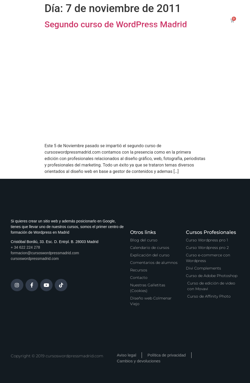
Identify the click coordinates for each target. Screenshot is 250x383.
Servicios (142, 14)
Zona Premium (174, 14)
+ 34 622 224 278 (25, 247)
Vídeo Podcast (147, 26)
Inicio (68, 14)
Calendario (115, 14)
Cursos (89, 14)
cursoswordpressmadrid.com (35, 258)
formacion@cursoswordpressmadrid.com (45, 253)
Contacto (179, 26)
